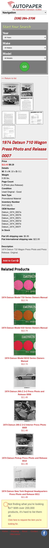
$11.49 (24, 382)
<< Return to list (9, 78)
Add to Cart (10, 260)
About (24, 531)
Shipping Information (15, 532)
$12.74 (24, 287)
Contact (34, 531)
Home (5, 531)
